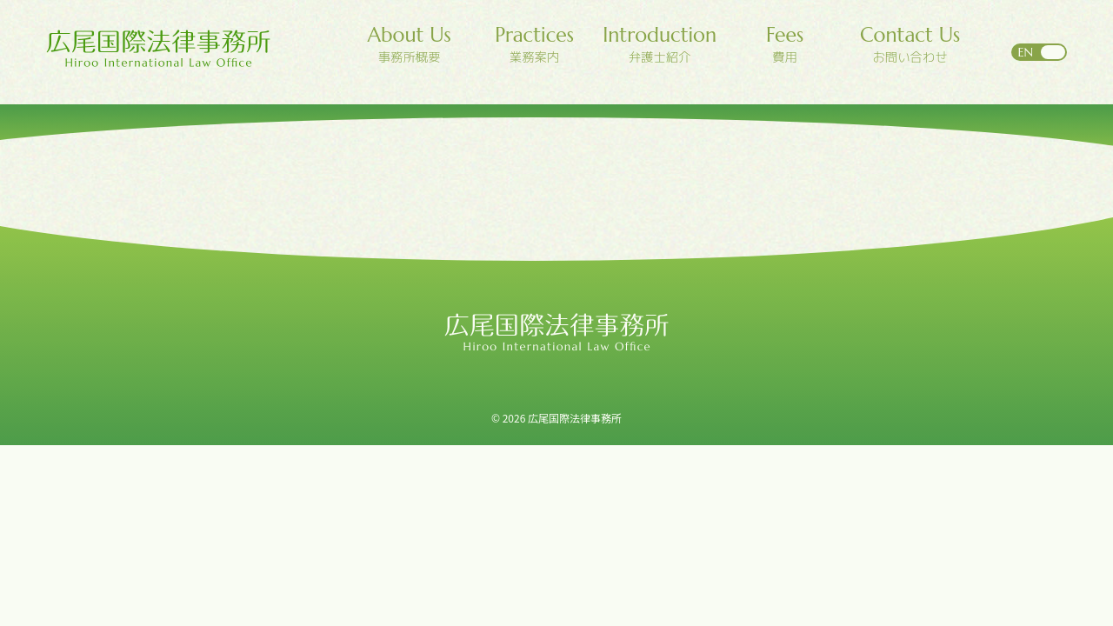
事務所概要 (409, 44)
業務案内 (534, 44)
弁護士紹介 (660, 44)
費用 (785, 44)
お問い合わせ (910, 44)
